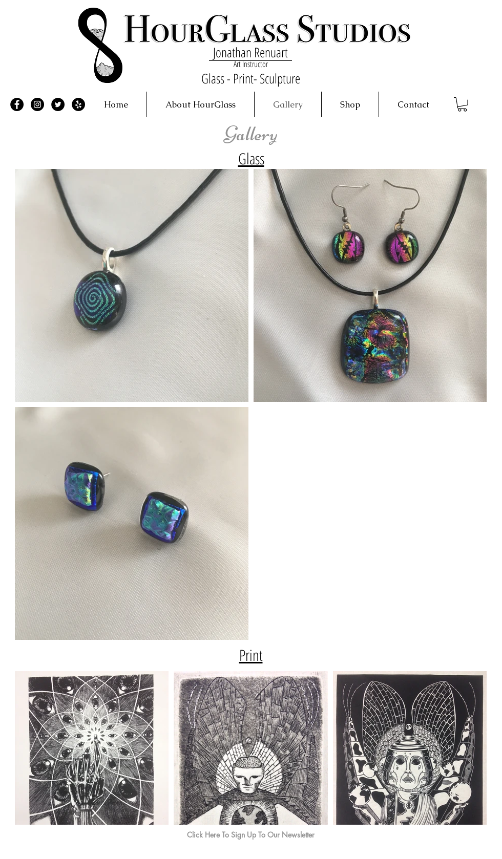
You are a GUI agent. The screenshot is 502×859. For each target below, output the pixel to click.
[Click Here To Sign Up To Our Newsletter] (250, 835)
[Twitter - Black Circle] (58, 104)
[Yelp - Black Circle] (78, 104)
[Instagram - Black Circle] (37, 104)
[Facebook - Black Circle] (17, 104)
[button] (462, 104)
